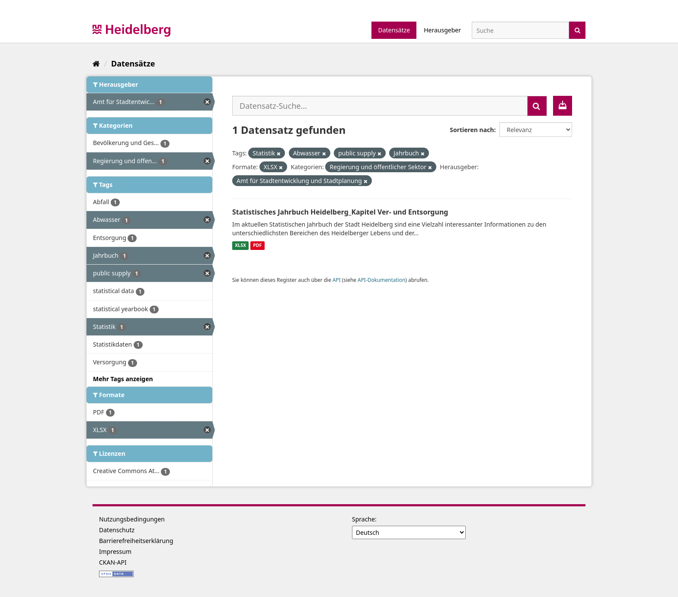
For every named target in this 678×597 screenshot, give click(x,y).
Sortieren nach (472, 130)
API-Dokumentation (381, 279)
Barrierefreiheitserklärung (136, 541)
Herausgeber (442, 30)
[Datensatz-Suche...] (380, 106)
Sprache (363, 519)
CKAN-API (113, 562)
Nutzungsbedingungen (132, 519)
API (337, 279)
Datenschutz (116, 530)
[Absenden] (577, 29)
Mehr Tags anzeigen (123, 379)
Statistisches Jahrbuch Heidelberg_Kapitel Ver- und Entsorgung (340, 212)
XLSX (240, 246)
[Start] (96, 63)
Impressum (115, 551)
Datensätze (394, 30)
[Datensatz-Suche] (520, 30)
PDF (257, 246)
